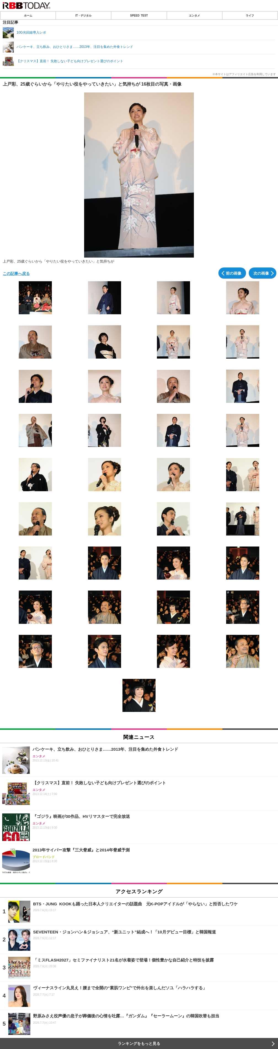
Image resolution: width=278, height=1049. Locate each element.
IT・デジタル (83, 15)
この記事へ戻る (16, 273)
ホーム (28, 15)
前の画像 (233, 273)
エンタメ (194, 15)
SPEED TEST (139, 15)
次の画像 (261, 273)
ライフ (250, 15)
